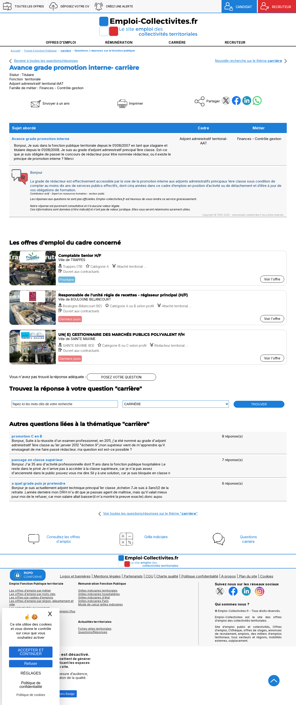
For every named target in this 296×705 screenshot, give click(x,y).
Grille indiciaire (156, 537)
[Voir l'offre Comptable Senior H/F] (148, 268)
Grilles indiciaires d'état (94, 597)
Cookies (266, 576)
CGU (149, 576)
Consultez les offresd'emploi (63, 539)
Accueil (15, 50)
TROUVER (259, 404)
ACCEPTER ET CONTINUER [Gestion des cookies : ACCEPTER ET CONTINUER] (31, 652)
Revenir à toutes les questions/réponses (46, 60)
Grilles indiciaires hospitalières (99, 594)
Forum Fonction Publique (40, 50)
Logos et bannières (75, 576)
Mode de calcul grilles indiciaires (100, 604)
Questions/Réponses (92, 632)
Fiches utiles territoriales (94, 628)
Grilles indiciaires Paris (93, 601)
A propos (228, 576)
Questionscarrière (248, 539)
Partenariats (133, 576)
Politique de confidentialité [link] (30, 685)
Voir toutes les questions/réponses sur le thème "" (150, 513)
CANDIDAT (244, 7)
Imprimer (130, 103)
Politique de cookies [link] (30, 695)
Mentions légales (107, 576)
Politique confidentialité (199, 576)
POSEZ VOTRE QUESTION (121, 377)
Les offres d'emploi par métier (30, 590)
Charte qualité (167, 576)
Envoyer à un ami (49, 103)
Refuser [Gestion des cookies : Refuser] (30, 663)
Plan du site (248, 576)
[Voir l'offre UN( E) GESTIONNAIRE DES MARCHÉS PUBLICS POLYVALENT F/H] (148, 347)
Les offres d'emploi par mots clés (32, 594)
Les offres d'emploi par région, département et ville (41, 602)
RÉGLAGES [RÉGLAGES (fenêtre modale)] (31, 673)
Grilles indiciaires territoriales (97, 590)
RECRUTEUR (281, 7)
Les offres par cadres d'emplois (31, 597)
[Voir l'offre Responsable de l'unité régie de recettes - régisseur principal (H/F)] (148, 307)
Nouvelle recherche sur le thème (248, 60)
